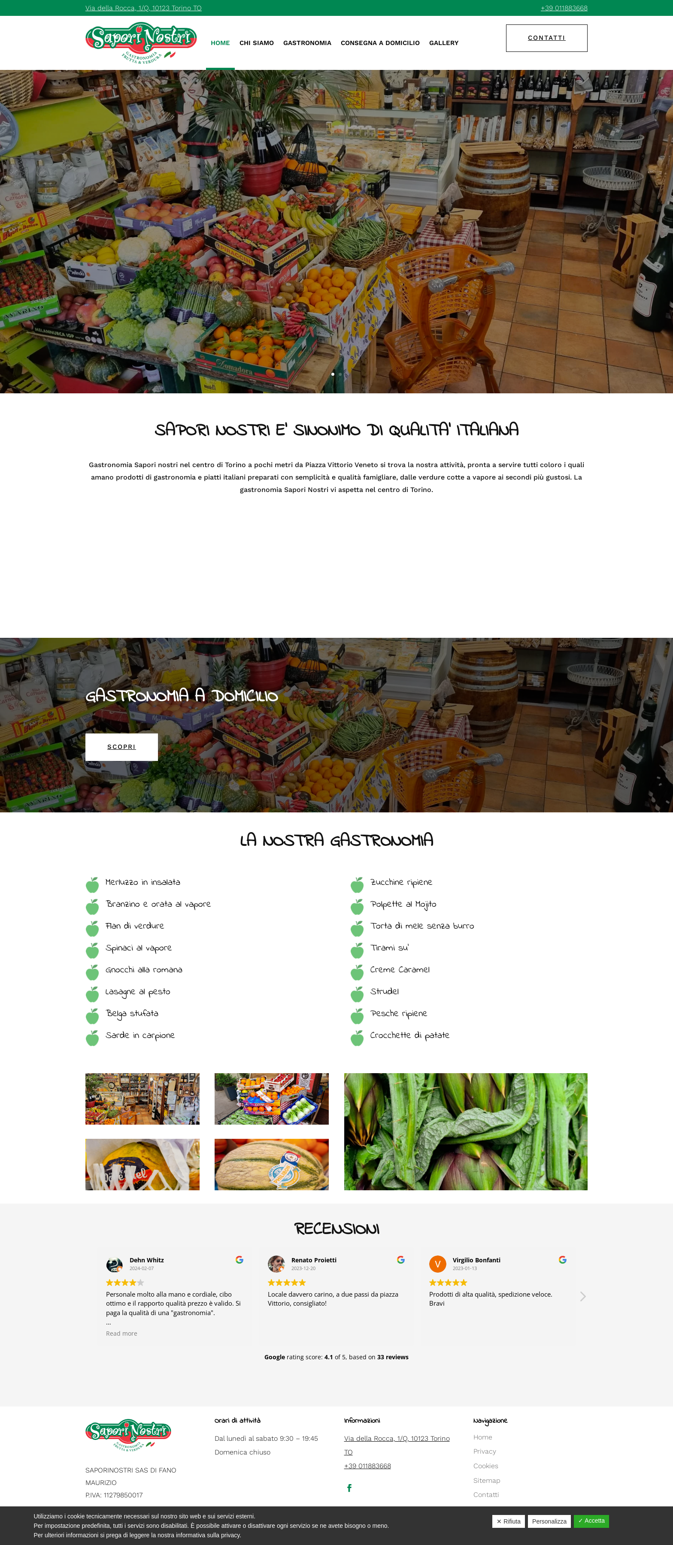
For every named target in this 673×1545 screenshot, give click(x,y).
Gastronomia (307, 43)
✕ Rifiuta (509, 1521)
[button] (582, 1298)
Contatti (486, 1495)
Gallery (443, 43)
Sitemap (486, 1480)
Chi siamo (256, 43)
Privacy (484, 1451)
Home (220, 43)
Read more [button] (121, 1333)
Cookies (485, 1466)
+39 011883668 (564, 8)
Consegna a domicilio (380, 43)
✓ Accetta (591, 1520)
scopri (121, 747)
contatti (547, 38)
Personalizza (549, 1521)
